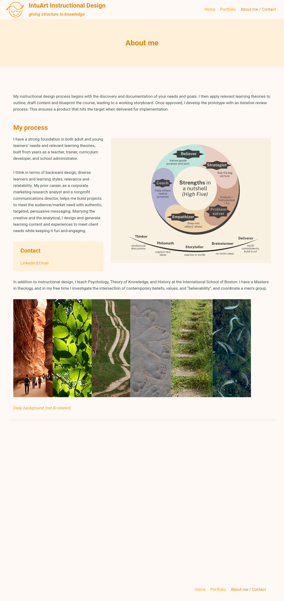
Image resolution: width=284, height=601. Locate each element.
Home (209, 9)
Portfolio (228, 9)
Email (43, 263)
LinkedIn (28, 263)
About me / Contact (258, 9)
